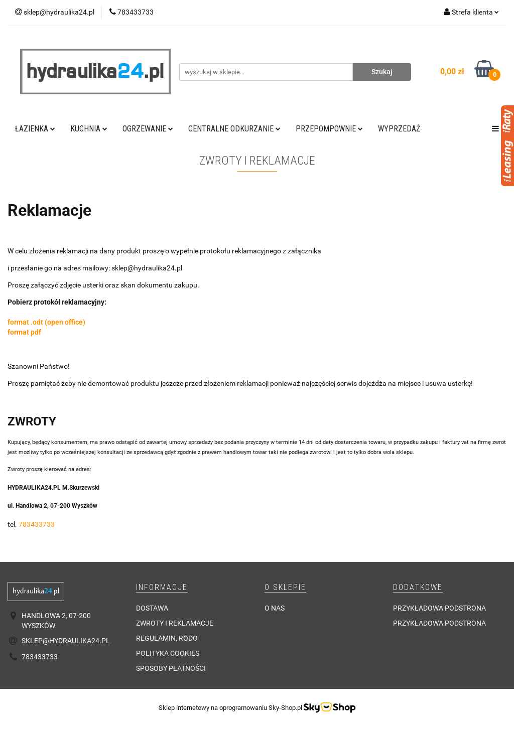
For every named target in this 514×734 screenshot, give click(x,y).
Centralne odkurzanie (234, 128)
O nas (275, 608)
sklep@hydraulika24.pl (66, 641)
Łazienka (35, 128)
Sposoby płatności (171, 668)
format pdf (24, 332)
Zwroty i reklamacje (174, 623)
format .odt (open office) (46, 322)
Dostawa (152, 608)
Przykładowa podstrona (439, 608)
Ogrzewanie (147, 128)
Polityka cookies (167, 653)
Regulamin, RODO (167, 638)
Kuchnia (88, 128)
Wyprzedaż (399, 128)
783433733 (37, 524)
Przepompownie (329, 128)
